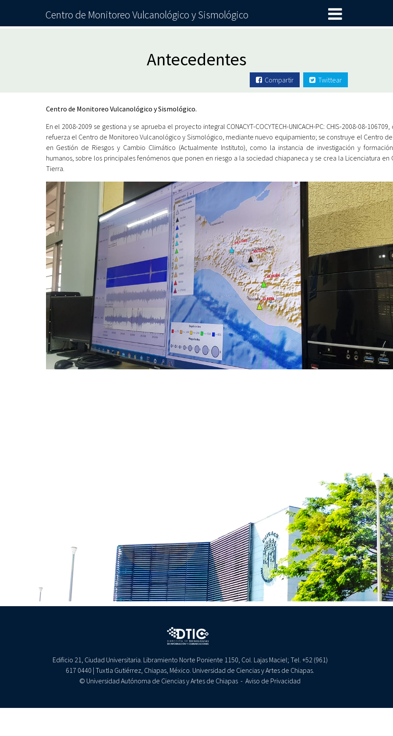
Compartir (275, 79)
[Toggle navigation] (335, 14)
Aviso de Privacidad (273, 680)
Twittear (325, 79)
